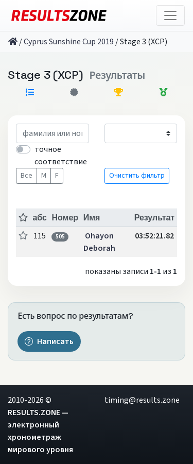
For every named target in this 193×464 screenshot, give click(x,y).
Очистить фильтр (137, 175)
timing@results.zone (142, 400)
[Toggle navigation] (170, 15)
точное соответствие (60, 155)
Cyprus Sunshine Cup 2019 (69, 41)
